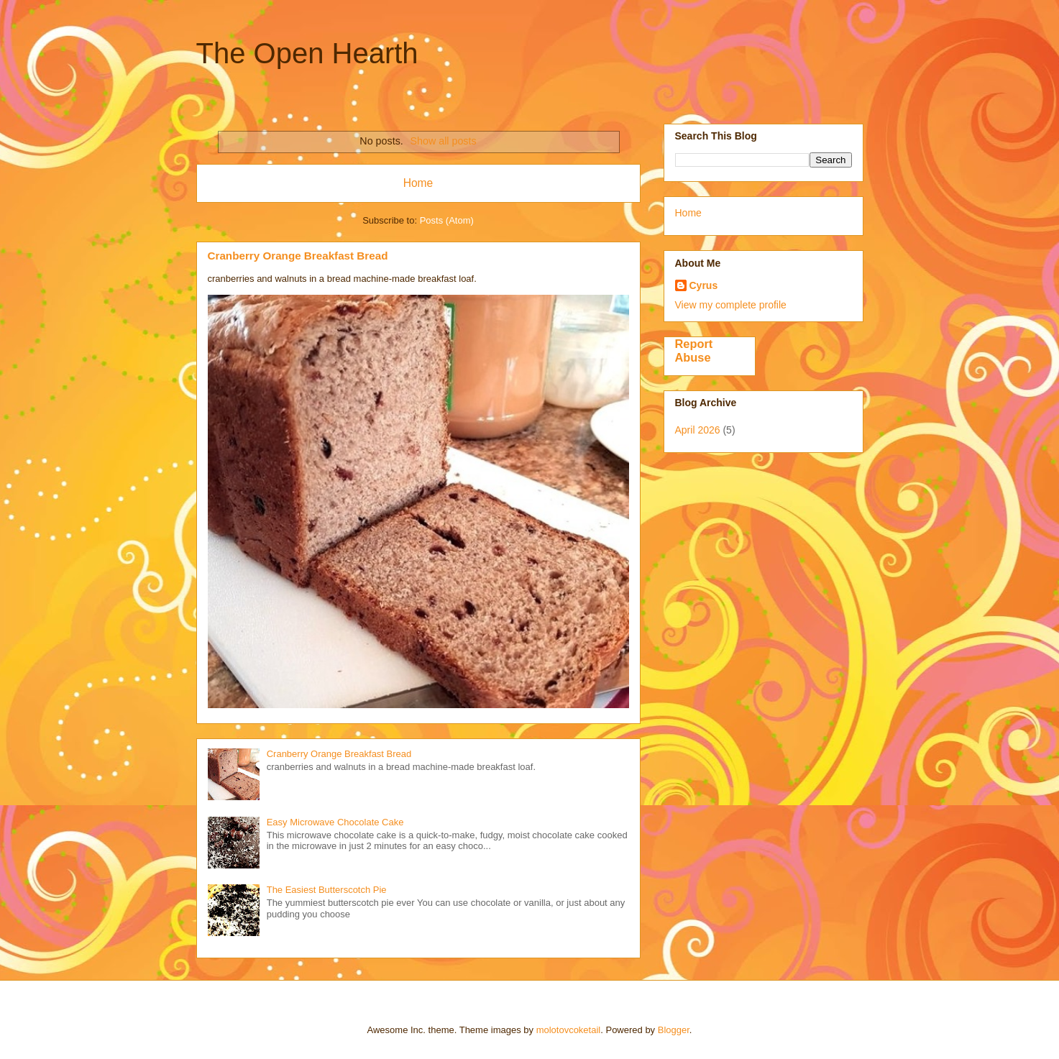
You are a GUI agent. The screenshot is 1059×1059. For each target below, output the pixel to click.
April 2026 (697, 430)
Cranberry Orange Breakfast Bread (298, 255)
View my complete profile (731, 305)
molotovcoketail (568, 1029)
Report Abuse (694, 350)
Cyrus (703, 285)
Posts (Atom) (447, 220)
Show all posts (443, 141)
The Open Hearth (307, 53)
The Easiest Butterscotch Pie (327, 889)
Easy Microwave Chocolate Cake (335, 822)
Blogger (673, 1029)
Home (418, 183)
